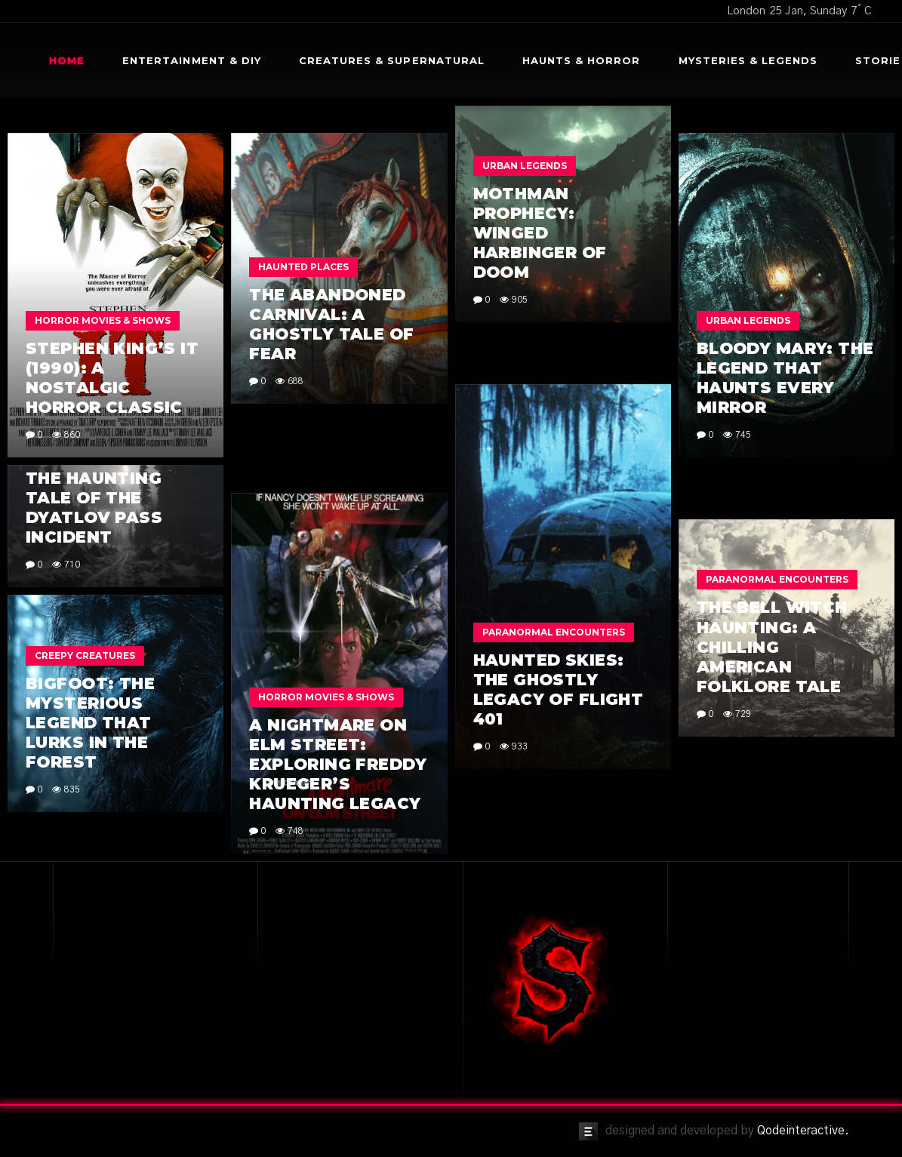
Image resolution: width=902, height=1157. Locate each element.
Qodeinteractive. (803, 1131)
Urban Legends (524, 165)
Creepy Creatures (85, 655)
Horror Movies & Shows (103, 320)
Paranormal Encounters (553, 632)
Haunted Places (303, 266)
